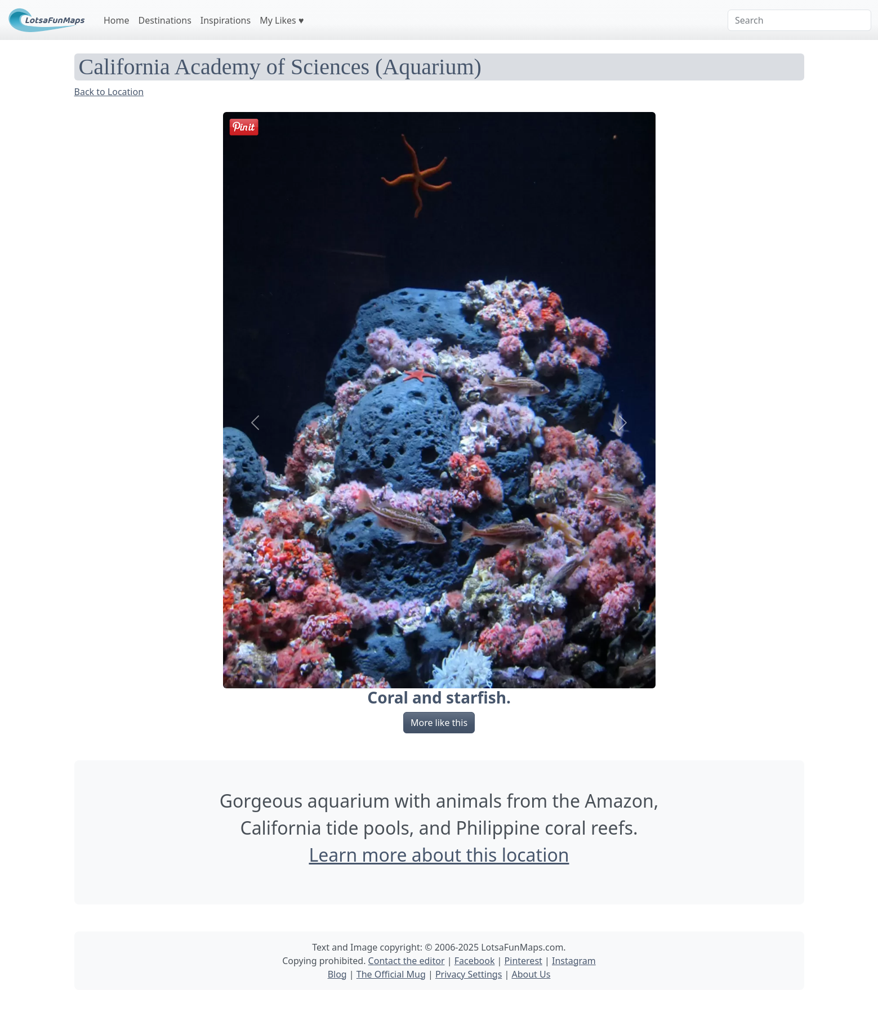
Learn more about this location (439, 855)
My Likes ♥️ (282, 20)
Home (117, 20)
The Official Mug (391, 974)
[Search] (799, 20)
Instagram (574, 961)
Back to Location (109, 92)
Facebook (474, 961)
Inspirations (225, 20)
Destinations (165, 20)
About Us (530, 974)
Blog (337, 974)
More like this (439, 722)
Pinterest (523, 961)
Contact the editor (406, 961)
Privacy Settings (468, 974)
